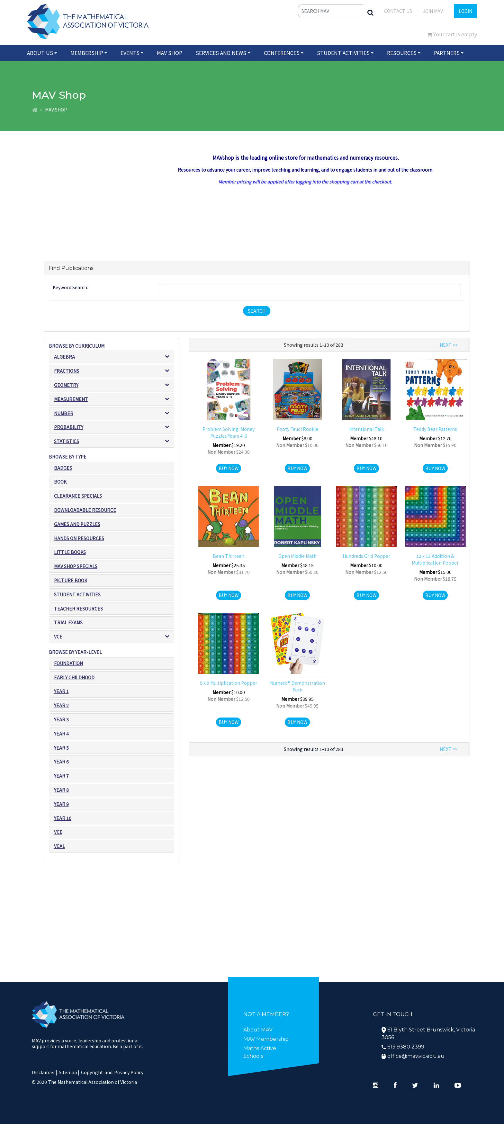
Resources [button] (402, 53)
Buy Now (229, 468)
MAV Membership (266, 1039)
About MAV (258, 1030)
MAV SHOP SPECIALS (75, 566)
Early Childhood (74, 677)
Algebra (64, 356)
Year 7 (61, 775)
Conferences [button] (282, 53)
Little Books (70, 552)
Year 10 (62, 818)
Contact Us (398, 11)
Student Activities (77, 594)
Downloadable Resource (85, 510)
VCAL (59, 846)
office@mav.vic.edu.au (416, 1056)
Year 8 (61, 790)
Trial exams (68, 623)
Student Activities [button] (343, 53)
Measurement (71, 399)
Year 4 (61, 733)
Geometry (66, 385)
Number (63, 413)
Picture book (70, 580)
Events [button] (130, 53)
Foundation (68, 663)
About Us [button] (40, 53)
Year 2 (61, 705)
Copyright (92, 1072)
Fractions (66, 371)
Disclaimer (44, 1072)
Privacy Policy (128, 1072)
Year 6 (61, 761)
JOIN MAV (433, 11)
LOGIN (465, 11)
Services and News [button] (221, 53)
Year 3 (61, 719)
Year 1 (61, 691)
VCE (58, 636)
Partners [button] (447, 53)
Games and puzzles (77, 524)
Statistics (66, 441)
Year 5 (61, 748)
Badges (63, 468)
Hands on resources (79, 538)
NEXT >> (449, 345)
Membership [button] (86, 53)
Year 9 (61, 804)
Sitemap (68, 1072)
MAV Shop (169, 53)
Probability (68, 427)
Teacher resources (78, 608)
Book (60, 482)
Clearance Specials (78, 496)
